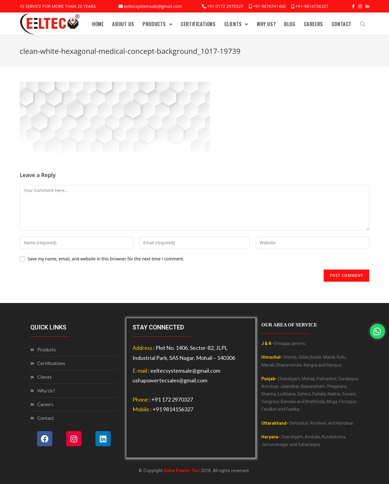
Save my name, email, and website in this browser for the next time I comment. (106, 259)
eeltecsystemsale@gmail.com (153, 6)
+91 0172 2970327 (225, 6)
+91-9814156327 (312, 6)
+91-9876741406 (269, 6)
